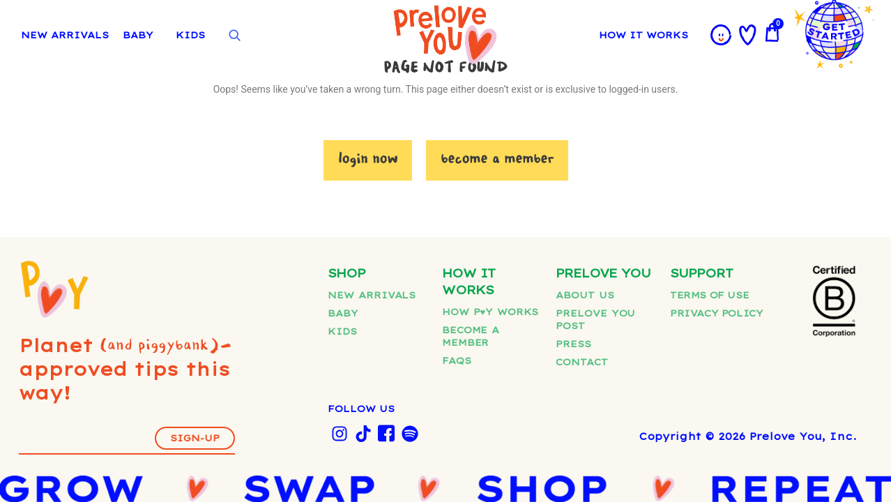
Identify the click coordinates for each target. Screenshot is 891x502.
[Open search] (234, 35)
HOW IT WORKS (643, 34)
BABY (138, 34)
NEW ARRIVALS (65, 34)
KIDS (190, 34)
